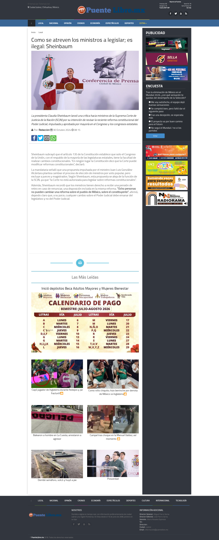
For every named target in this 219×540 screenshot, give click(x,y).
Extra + (143, 23)
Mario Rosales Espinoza (153, 519)
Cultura (146, 500)
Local (41, 23)
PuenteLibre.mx (37, 537)
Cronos (81, 23)
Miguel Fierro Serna (154, 514)
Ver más (188, 8)
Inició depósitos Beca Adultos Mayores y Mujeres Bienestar (85, 288)
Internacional (162, 500)
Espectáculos (112, 23)
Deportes (129, 23)
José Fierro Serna (154, 516)
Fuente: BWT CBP (165, 8)
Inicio (33, 32)
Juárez (145, 527)
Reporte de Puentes (175, 2)
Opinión (68, 23)
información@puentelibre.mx (154, 529)
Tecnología (181, 500)
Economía (95, 23)
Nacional (53, 23)
